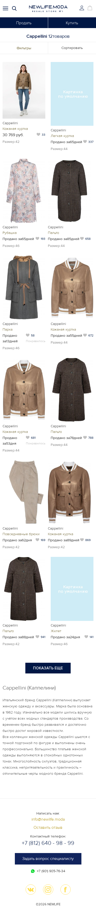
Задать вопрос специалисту (48, 858)
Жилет (56, 631)
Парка (8, 329)
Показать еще (48, 668)
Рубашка (10, 233)
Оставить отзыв (48, 827)
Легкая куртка (62, 136)
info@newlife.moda (48, 819)
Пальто (53, 233)
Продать (23, 23)
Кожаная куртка (15, 129)
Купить (72, 23)
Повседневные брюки (21, 534)
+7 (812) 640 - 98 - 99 (48, 843)
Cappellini (10, 123)
